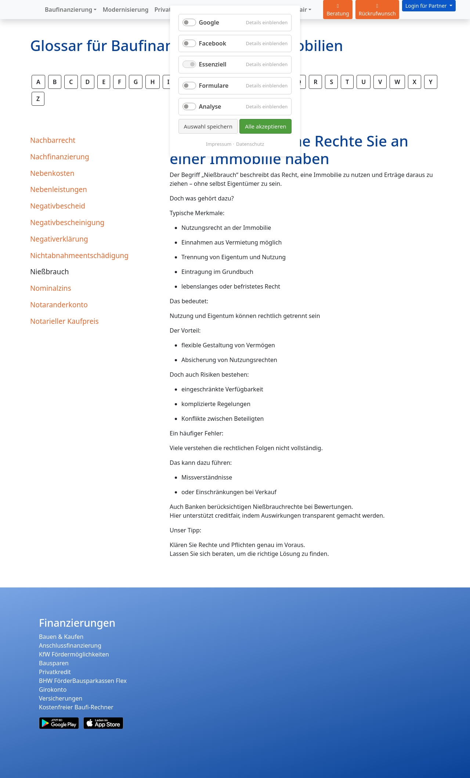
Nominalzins (50, 288)
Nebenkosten (52, 173)
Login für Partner (426, 5)
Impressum (219, 144)
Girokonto (52, 689)
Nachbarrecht (52, 140)
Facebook (213, 43)
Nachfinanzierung (59, 157)
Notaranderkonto (59, 305)
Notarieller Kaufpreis (64, 321)
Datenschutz (250, 144)
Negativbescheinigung (67, 222)
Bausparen (54, 663)
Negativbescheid (57, 206)
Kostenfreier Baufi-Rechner (76, 707)
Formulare (214, 86)
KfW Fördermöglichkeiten (74, 654)
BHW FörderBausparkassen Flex (83, 681)
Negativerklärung (59, 239)
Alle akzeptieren (265, 126)
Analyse (210, 106)
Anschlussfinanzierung (70, 645)
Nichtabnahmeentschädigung (79, 255)
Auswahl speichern (208, 126)
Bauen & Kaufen (61, 637)
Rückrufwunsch (377, 10)
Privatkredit (55, 672)
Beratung (337, 10)
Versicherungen (60, 698)
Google (209, 22)
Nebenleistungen (58, 189)
